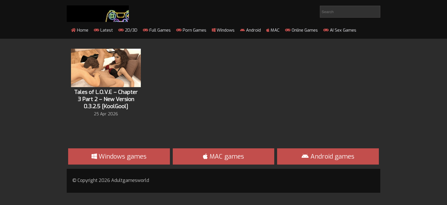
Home (79, 30)
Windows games (119, 156)
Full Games (157, 30)
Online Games (301, 30)
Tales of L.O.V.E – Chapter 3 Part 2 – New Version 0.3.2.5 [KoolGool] (106, 99)
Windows (223, 30)
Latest (103, 30)
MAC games (223, 156)
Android (250, 30)
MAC (273, 30)
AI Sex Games (339, 30)
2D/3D (127, 30)
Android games (328, 156)
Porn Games (191, 30)
